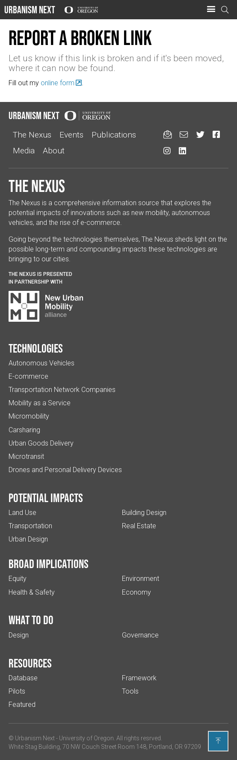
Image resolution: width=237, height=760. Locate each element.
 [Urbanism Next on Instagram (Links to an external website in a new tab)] (167, 151)
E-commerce (28, 376)
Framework (139, 678)
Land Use (22, 513)
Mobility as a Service (40, 403)
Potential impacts (46, 498)
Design (19, 635)
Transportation (30, 526)
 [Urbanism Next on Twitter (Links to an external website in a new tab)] (200, 134)
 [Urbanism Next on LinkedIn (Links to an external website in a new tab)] (182, 151)
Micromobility (29, 416)
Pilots (17, 691)
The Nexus (32, 135)
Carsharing (24, 430)
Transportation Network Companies (62, 390)
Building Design (144, 513)
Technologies (36, 348)
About (54, 151)
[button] (210, 9)
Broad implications (49, 564)
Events (71, 135)
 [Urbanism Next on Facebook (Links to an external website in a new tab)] (216, 134)
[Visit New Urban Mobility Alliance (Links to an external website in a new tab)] (46, 306)
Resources (30, 663)
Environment (140, 578)
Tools (130, 691)
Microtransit (26, 456)
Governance (140, 635)
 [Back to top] (218, 740)
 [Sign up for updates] (167, 134)
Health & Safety (32, 592)
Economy (136, 592)
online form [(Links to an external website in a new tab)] (57, 83)
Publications (114, 135)
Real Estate (139, 526)
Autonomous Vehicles (41, 363)
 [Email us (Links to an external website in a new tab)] (184, 134)
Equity (18, 578)
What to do (31, 620)
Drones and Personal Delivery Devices (65, 470)
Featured (22, 704)
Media (24, 151)
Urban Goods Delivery (41, 443)
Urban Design (28, 539)
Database (23, 678)
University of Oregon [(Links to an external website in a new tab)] (86, 738)
